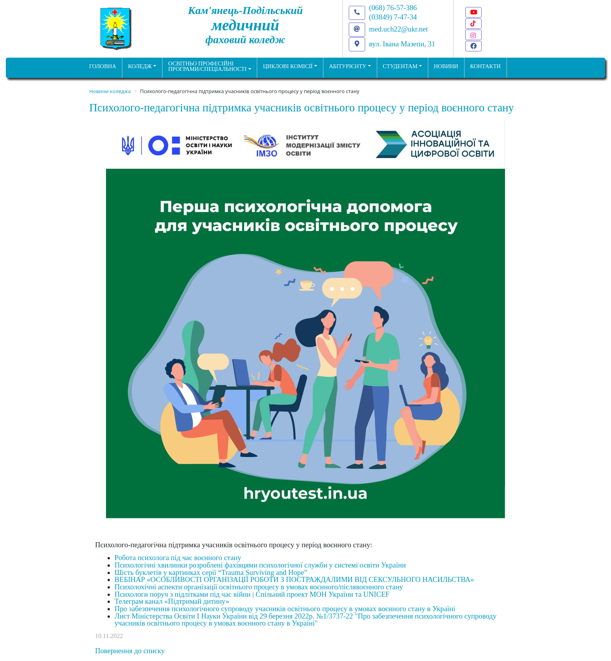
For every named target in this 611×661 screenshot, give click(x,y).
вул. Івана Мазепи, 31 (402, 44)
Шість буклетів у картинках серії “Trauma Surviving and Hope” (211, 572)
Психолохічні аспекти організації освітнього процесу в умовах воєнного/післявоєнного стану (259, 587)
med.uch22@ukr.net (398, 29)
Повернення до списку (130, 651)
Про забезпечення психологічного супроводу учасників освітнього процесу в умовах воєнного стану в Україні (285, 609)
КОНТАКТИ (485, 66)
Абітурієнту (347, 66)
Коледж (140, 66)
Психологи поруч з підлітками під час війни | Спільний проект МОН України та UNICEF (252, 594)
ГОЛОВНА (102, 66)
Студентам (400, 66)
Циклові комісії (288, 66)
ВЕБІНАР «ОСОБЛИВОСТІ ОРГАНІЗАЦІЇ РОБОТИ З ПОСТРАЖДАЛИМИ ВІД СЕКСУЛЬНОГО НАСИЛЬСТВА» (294, 579)
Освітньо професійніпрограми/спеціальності (207, 66)
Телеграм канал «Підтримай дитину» (172, 601)
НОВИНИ (446, 66)
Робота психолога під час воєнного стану (178, 557)
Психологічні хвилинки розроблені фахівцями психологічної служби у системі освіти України (260, 565)
